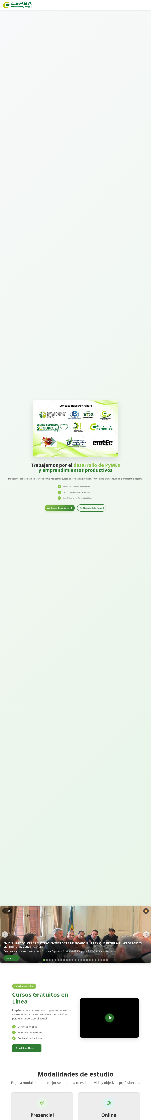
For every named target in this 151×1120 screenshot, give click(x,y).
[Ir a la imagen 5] (55, 960)
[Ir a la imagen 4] (52, 960)
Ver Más (14, 957)
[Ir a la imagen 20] (98, 960)
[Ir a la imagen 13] (78, 960)
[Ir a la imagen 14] (81, 960)
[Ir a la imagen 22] (104, 960)
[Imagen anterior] (5, 934)
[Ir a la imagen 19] (95, 960)
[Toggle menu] (145, 5)
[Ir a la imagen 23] (107, 960)
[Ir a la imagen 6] (58, 960)
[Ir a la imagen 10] (70, 960)
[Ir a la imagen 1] (45, 960)
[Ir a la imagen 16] (87, 960)
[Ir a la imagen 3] (50, 960)
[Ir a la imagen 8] (64, 960)
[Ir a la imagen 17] (90, 960)
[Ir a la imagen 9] (67, 960)
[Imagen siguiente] (145, 934)
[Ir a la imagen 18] (93, 960)
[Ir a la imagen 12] (75, 960)
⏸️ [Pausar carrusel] (146, 911)
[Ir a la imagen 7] (61, 960)
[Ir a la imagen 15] (84, 960)
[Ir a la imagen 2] (47, 960)
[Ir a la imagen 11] (72, 960)
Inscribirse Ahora (28, 1048)
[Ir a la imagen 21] (101, 960)
